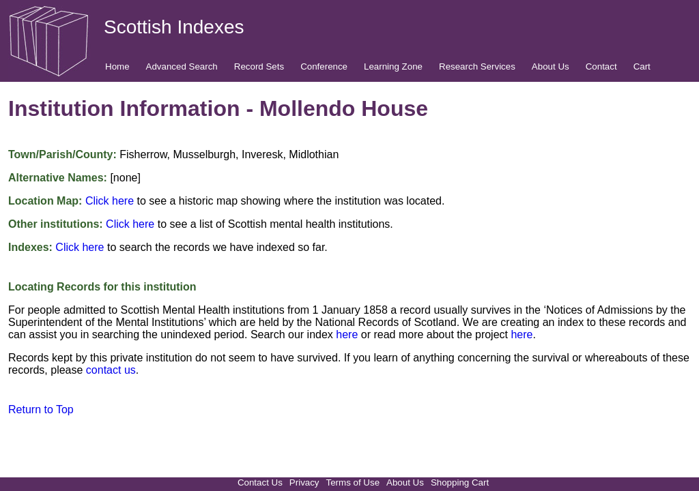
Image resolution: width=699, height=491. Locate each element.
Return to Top (41, 409)
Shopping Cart (460, 482)
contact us (111, 370)
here (347, 334)
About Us (550, 66)
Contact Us (260, 482)
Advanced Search (182, 66)
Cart (642, 66)
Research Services (477, 66)
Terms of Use (353, 482)
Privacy (304, 482)
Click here (109, 201)
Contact (601, 66)
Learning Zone (393, 66)
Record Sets (259, 66)
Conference (323, 66)
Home (117, 66)
